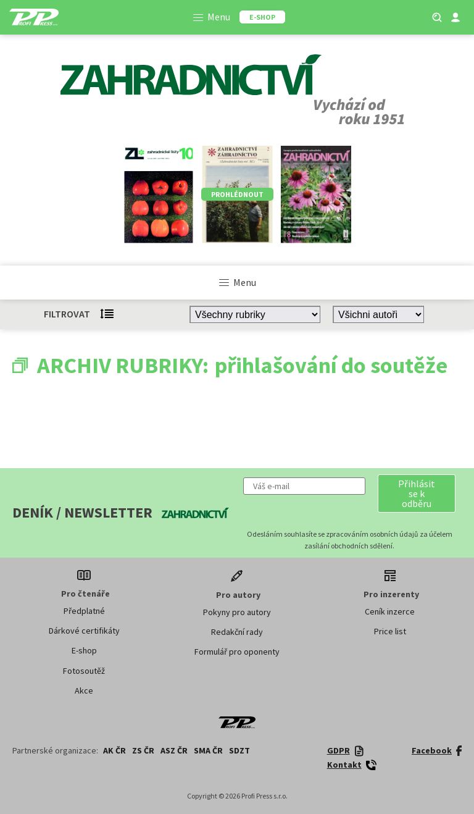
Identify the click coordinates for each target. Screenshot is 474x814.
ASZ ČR (174, 750)
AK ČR (114, 750)
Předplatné (84, 610)
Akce (84, 690)
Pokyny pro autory (237, 612)
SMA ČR (208, 750)
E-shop (84, 650)
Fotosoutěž (84, 670)
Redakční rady (237, 631)
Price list (390, 631)
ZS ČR (143, 750)
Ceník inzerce (390, 611)
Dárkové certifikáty (84, 630)
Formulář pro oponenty (237, 651)
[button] (416, 493)
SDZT (239, 750)
